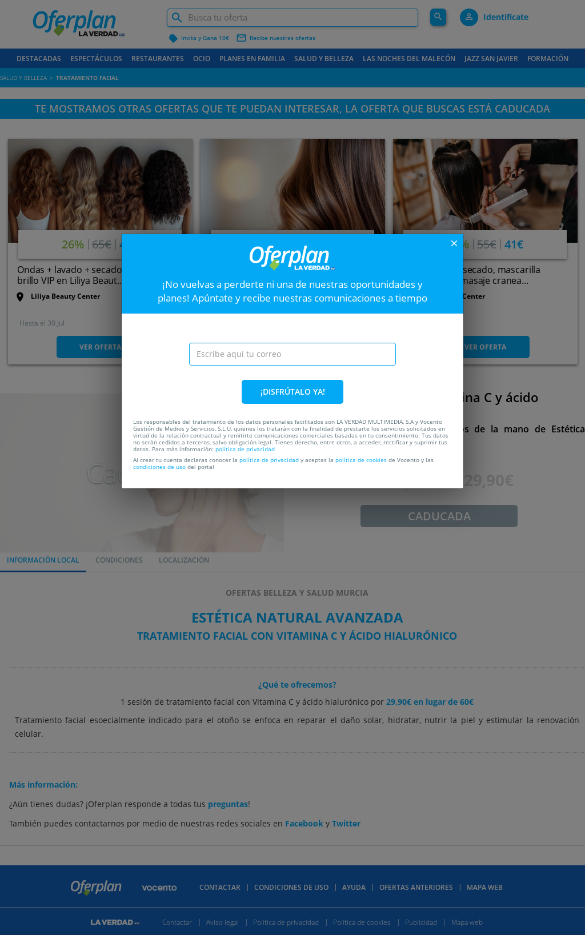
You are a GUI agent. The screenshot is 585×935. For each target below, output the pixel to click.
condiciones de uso (159, 467)
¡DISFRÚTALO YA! (293, 391)
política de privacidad (245, 449)
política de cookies (361, 460)
